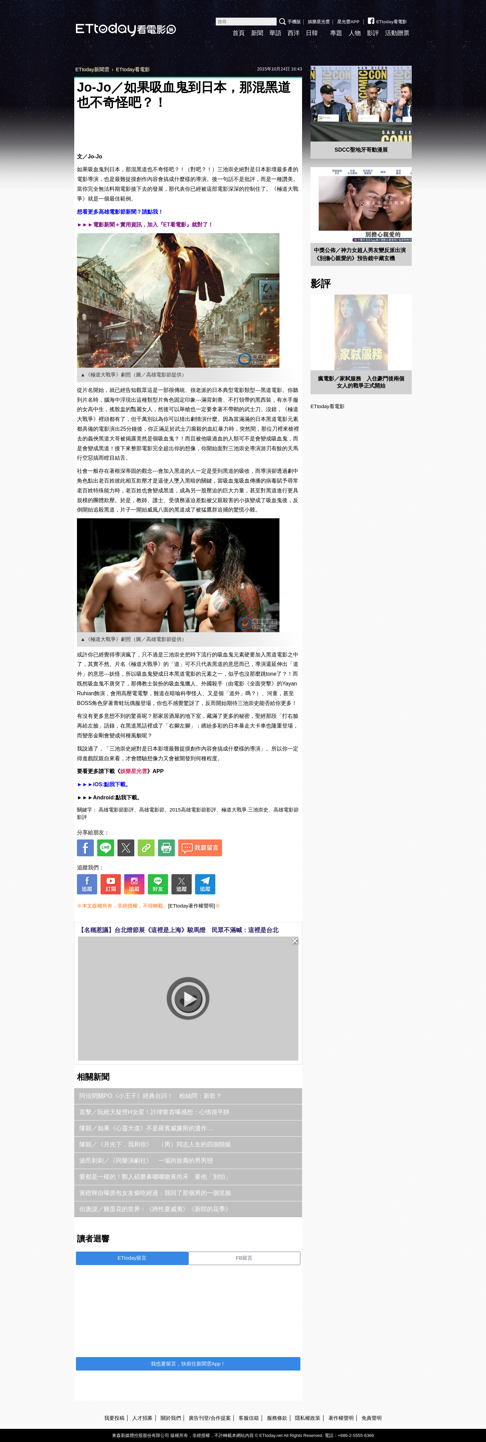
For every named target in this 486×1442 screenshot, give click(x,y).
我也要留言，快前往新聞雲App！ (188, 1364)
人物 (355, 33)
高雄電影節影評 (116, 809)
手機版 (294, 21)
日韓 (312, 33)
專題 (336, 33)
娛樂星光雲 (319, 21)
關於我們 (171, 1418)
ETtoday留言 (131, 1258)
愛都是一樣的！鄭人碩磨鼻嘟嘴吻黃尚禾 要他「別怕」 (155, 1176)
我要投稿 (114, 1418)
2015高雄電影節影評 (192, 809)
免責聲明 (371, 1418)
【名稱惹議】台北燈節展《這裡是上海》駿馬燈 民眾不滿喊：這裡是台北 (178, 930)
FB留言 (244, 1258)
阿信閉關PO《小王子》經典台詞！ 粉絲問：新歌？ (153, 1096)
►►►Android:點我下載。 (109, 797)
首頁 (239, 33)
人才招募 (142, 1418)
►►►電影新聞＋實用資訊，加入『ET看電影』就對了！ (145, 224)
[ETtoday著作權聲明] (191, 906)
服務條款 (277, 1418)
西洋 (294, 33)
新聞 (257, 33)
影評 (373, 33)
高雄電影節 (151, 809)
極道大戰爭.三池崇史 (244, 809)
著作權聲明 (341, 1418)
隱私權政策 (307, 1418)
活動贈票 (397, 33)
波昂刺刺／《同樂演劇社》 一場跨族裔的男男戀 (146, 1160)
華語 (275, 33)
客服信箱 (249, 1418)
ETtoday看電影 (116, 24)
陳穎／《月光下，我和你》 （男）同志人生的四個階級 (155, 1144)
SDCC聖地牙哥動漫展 (360, 150)
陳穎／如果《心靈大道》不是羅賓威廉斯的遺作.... (146, 1128)
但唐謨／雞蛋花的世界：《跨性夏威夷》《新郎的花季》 (155, 1209)
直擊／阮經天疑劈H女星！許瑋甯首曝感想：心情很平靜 (154, 1112)
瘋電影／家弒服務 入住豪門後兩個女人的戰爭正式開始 (361, 382)
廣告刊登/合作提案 (210, 1418)
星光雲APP (348, 21)
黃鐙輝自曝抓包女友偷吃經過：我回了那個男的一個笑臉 (155, 1193)
